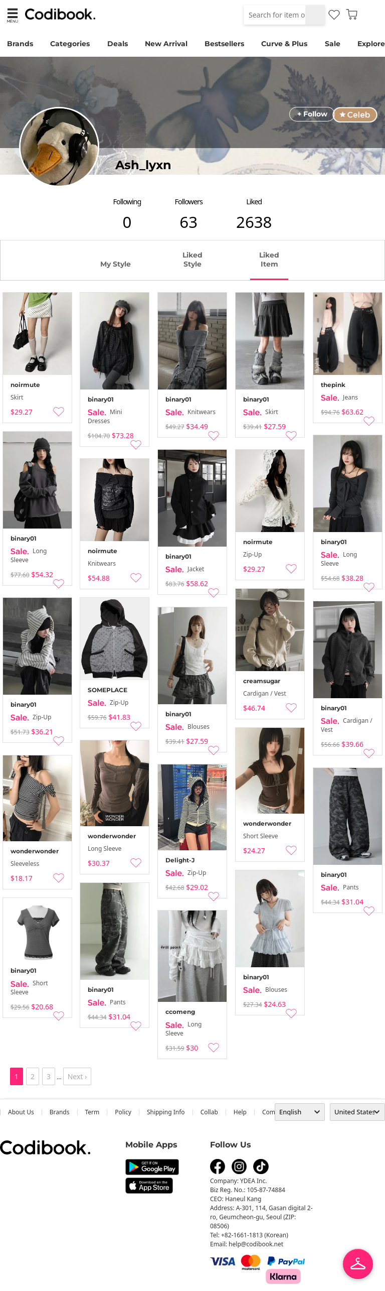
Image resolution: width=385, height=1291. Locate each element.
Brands (20, 43)
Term (92, 1112)
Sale (332, 43)
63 (188, 221)
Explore (371, 43)
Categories (70, 43)
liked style (192, 259)
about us (21, 1112)
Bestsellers (224, 43)
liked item (269, 259)
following (127, 201)
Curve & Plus (284, 43)
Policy (123, 1112)
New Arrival (166, 43)
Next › (77, 1076)
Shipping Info (166, 1112)
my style (115, 264)
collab (209, 1112)
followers (189, 201)
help (240, 1112)
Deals (117, 43)
